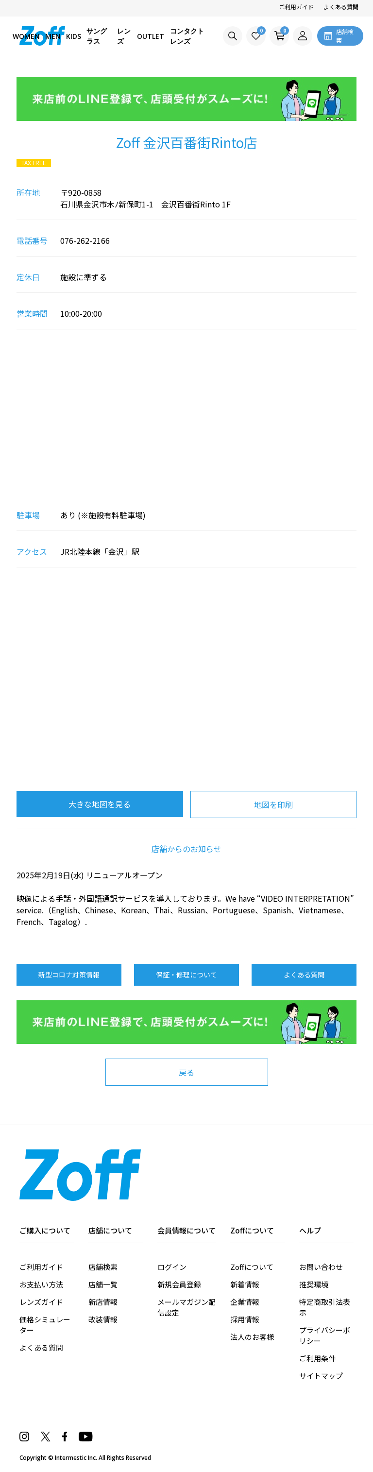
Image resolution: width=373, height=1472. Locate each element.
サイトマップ (321, 1375)
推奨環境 (313, 1284)
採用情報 (244, 1319)
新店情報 (103, 1302)
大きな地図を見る (99, 804)
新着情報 (244, 1284)
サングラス (96, 36)
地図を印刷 (273, 804)
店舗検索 (103, 1267)
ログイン (171, 1267)
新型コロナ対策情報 (69, 974)
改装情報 (103, 1319)
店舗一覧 (103, 1284)
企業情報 (244, 1302)
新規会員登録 (179, 1284)
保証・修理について (186, 974)
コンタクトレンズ (187, 36)
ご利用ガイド (296, 6)
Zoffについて (251, 1267)
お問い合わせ (321, 1267)
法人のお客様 (252, 1337)
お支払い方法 (41, 1284)
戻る (186, 1072)
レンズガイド (41, 1302)
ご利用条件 (317, 1358)
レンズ (124, 36)
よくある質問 (340, 6)
